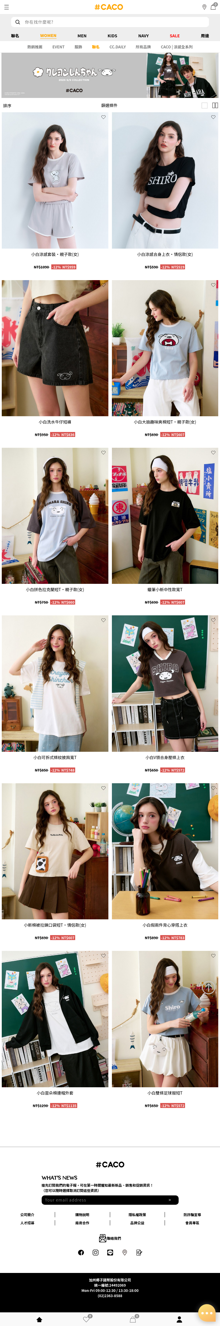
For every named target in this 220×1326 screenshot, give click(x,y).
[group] (55, 180)
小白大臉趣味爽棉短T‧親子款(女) (165, 422)
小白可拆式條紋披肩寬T (55, 757)
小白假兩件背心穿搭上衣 (164, 925)
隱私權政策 (137, 1214)
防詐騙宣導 (192, 1214)
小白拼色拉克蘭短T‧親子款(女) (55, 589)
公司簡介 (27, 1214)
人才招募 (27, 1222)
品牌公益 (137, 1222)
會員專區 (192, 1222)
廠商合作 (82, 1222)
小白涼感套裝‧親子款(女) (55, 254)
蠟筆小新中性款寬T (164, 589)
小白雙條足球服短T (164, 1093)
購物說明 (82, 1214)
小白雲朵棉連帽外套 (55, 1093)
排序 (7, 105)
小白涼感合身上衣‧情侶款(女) (165, 254)
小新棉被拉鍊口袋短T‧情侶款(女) (55, 925)
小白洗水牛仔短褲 (55, 422)
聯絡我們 (110, 1238)
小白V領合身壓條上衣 (164, 757)
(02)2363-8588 (110, 1295)
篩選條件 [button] (109, 105)
